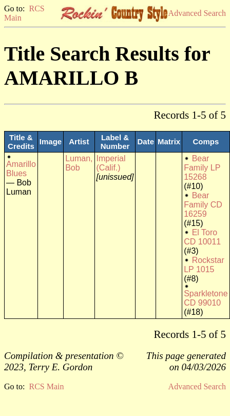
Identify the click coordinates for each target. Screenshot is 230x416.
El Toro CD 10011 (202, 237)
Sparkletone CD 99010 (205, 298)
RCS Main (46, 386)
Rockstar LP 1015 (204, 265)
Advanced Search (197, 13)
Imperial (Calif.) (111, 163)
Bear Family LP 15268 (202, 167)
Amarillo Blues (21, 169)
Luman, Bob (78, 163)
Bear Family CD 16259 (203, 204)
